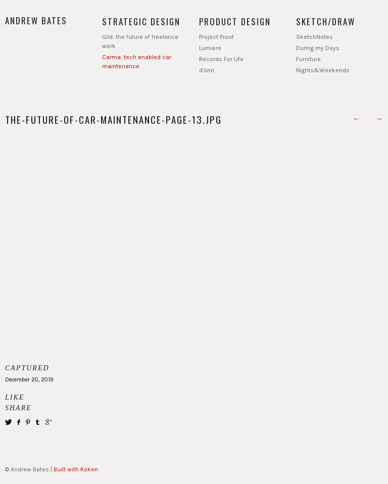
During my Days (318, 48)
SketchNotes (314, 36)
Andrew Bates (36, 20)
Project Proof (216, 36)
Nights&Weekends (323, 70)
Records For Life (221, 59)
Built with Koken (76, 469)
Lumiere (210, 48)
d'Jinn (206, 70)
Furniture (308, 59)
